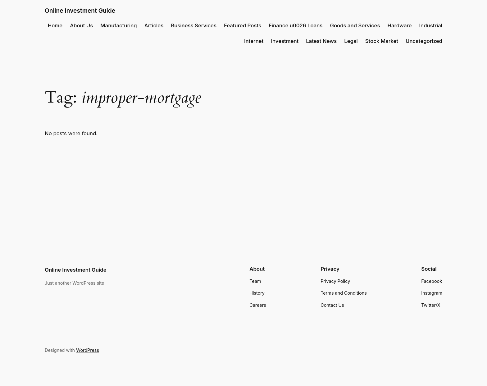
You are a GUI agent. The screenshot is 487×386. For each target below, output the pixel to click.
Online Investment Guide (80, 10)
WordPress (87, 350)
